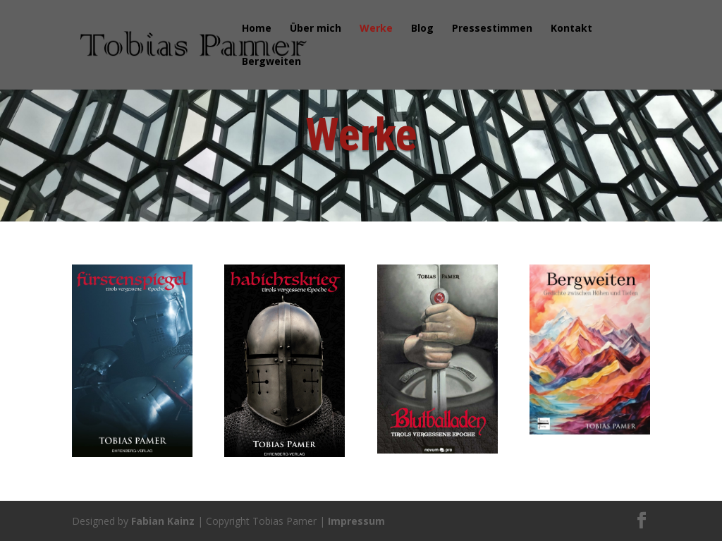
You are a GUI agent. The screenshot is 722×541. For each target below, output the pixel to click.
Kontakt (571, 29)
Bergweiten (271, 62)
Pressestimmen (492, 29)
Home (256, 29)
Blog (422, 29)
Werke (376, 29)
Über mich (315, 29)
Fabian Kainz (163, 521)
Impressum (356, 521)
